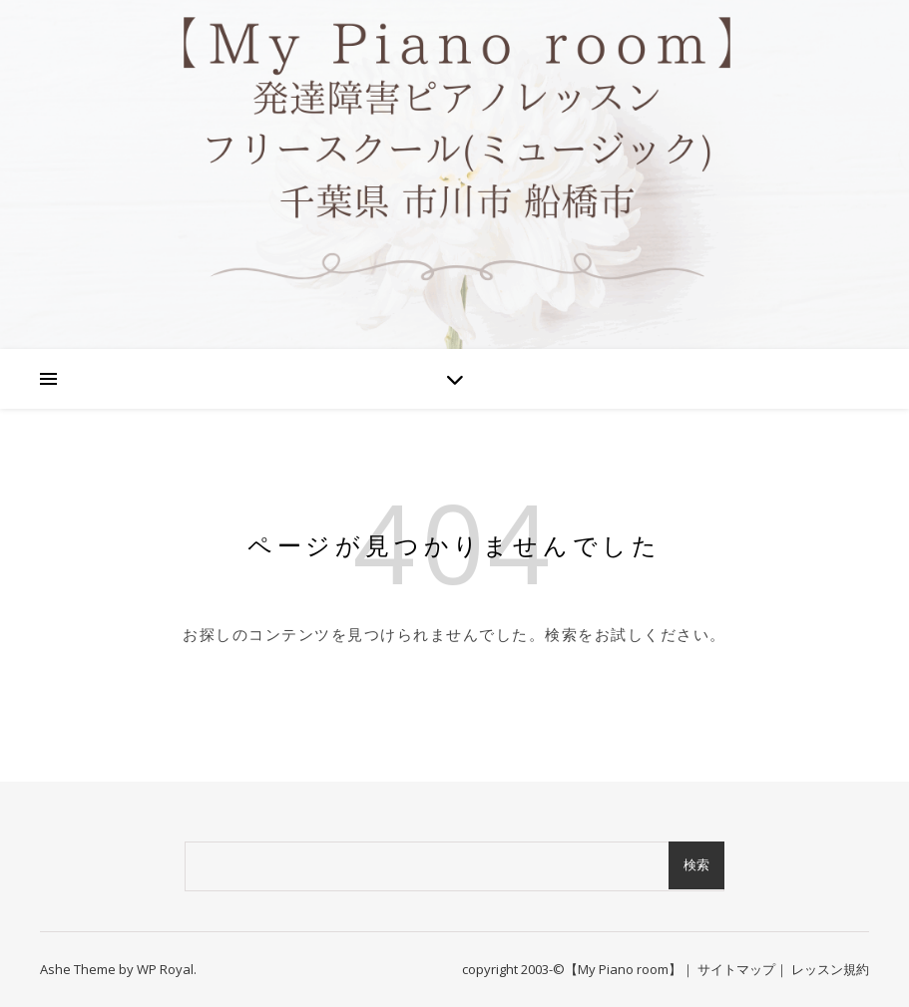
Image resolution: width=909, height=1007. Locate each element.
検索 (696, 864)
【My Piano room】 (623, 969)
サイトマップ (736, 969)
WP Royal (165, 969)
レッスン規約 (830, 969)
